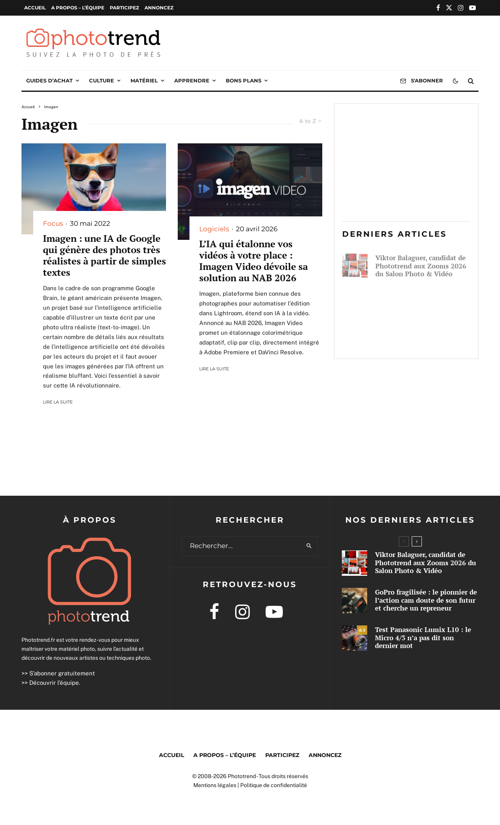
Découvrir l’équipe (54, 682)
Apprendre (191, 80)
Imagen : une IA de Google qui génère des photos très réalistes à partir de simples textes (104, 255)
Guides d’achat (49, 80)
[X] (449, 7)
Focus (53, 223)
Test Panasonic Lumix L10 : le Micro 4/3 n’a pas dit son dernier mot (419, 338)
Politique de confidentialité (273, 785)
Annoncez (159, 8)
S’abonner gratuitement (62, 673)
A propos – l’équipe (77, 8)
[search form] (241, 546)
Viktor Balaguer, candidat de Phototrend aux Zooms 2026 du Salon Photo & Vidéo (420, 263)
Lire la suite (58, 402)
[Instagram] (460, 7)
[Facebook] (438, 7)
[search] (309, 546)
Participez (124, 8)
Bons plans (243, 80)
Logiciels (214, 229)
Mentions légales (214, 785)
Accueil (35, 8)
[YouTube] (472, 7)
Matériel (144, 80)
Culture (101, 80)
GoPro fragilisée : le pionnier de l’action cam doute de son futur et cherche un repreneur (422, 300)
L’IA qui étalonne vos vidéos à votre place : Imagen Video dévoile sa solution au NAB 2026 (253, 260)
